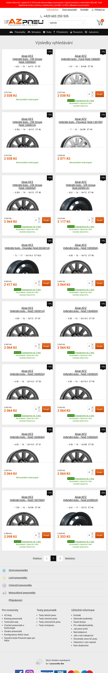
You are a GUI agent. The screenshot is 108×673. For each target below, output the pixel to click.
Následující (71, 558)
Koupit (100, 94)
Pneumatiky (12, 33)
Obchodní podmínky (82, 618)
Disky (45, 33)
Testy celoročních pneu (49, 621)
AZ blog (8, 615)
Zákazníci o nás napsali (84, 642)
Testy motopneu (46, 625)
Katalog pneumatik (13, 618)
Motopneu (30, 33)
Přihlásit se (97, 9)
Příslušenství (62, 32)
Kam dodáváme (80, 645)
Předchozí (36, 558)
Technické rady (11, 621)
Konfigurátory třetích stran (16, 634)
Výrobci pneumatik (13, 631)
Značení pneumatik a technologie (14, 626)
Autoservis (95, 33)
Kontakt (84, 9)
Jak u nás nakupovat (83, 635)
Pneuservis (78, 33)
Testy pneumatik (69, 9)
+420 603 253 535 (56, 16)
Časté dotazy (79, 621)
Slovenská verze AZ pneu (85, 638)
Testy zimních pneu (48, 618)
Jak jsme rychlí (80, 628)
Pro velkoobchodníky (83, 625)
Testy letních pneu (47, 615)
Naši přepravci (80, 631)
